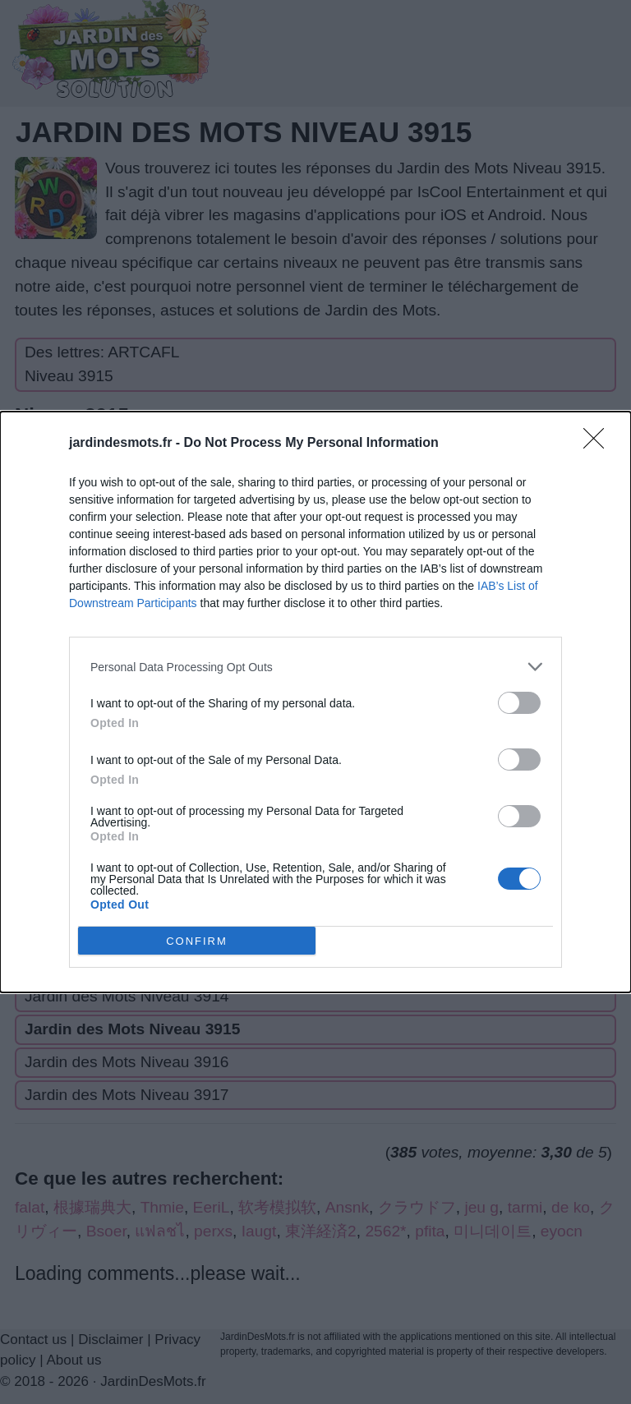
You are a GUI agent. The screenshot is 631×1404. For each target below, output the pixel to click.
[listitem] (315, 666)
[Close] (599, 443)
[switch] (519, 703)
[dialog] (315, 702)
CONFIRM (197, 940)
